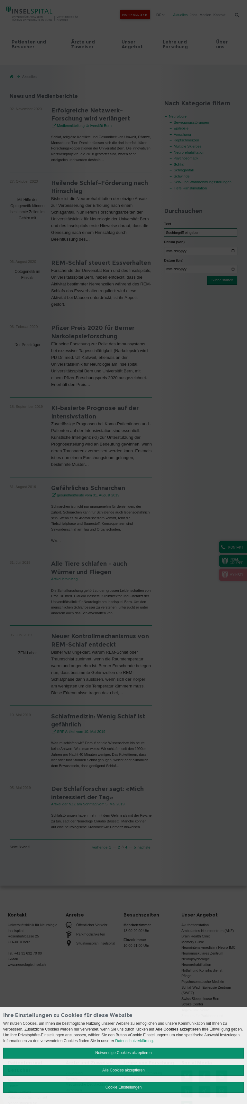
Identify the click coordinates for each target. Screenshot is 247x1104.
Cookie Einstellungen (123, 1087)
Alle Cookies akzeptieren (123, 1070)
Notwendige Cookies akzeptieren (123, 1053)
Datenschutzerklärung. (134, 1041)
